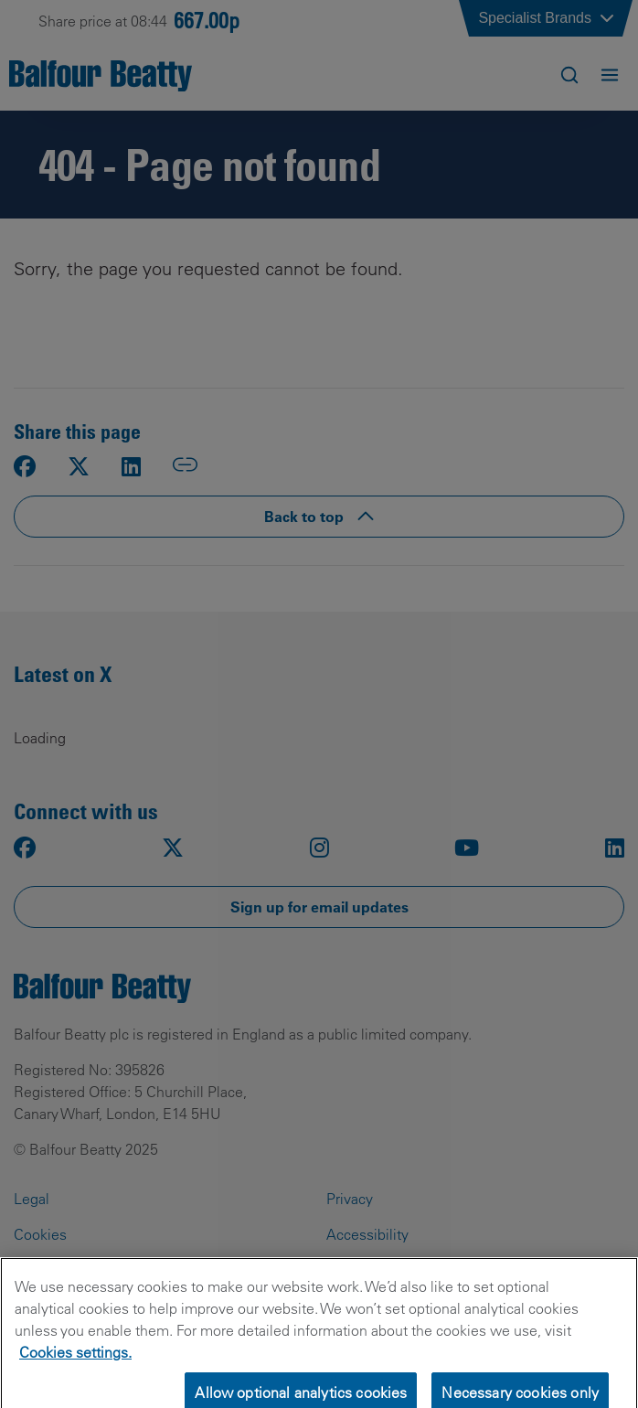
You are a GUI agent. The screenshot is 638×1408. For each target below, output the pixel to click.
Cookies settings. (75, 1360)
